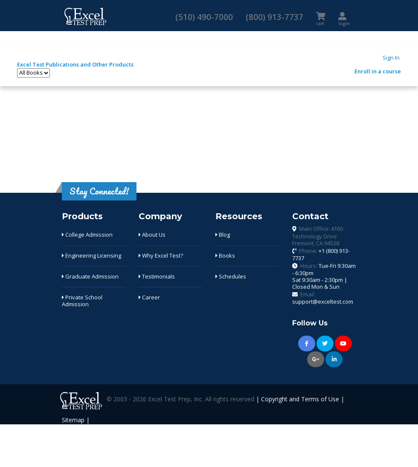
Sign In (391, 57)
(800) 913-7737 (274, 17)
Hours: (324, 276)
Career (149, 297)
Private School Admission (82, 300)
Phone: (321, 254)
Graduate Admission (90, 276)
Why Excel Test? (161, 255)
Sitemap (73, 420)
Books (225, 255)
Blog (222, 234)
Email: (322, 298)
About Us (152, 234)
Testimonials (157, 276)
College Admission (87, 234)
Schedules (230, 276)
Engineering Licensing (91, 255)
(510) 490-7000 (204, 17)
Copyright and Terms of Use (300, 399)
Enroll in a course (377, 71)
